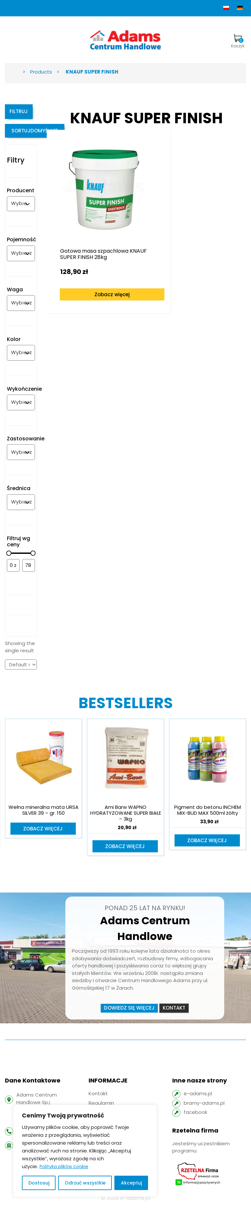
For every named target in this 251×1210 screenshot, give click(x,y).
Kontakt (174, 1012)
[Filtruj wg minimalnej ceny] (13, 569)
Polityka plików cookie (64, 1166)
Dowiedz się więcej (129, 1012)
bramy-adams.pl (204, 1107)
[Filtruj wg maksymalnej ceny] (28, 569)
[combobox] (19, 208)
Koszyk (237, 41)
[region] (85, 1151)
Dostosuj (38, 1183)
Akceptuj (131, 1183)
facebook (195, 1116)
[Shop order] (21, 668)
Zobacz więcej (97, 270)
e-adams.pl (198, 1098)
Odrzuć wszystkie (85, 1183)
